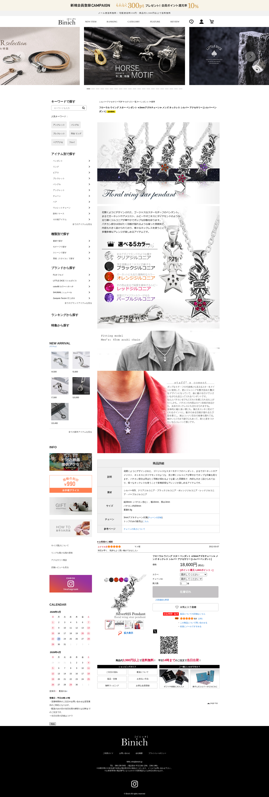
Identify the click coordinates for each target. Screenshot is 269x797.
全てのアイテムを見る (82, 224)
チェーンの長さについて (134, 529)
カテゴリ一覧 (131, 102)
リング (56, 167)
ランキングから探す (64, 315)
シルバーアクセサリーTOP (110, 102)
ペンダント (58, 161)
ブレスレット (59, 178)
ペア (55, 202)
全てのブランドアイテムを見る (78, 303)
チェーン (57, 196)
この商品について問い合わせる (193, 623)
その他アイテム (60, 219)
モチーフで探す (60, 247)
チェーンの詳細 (155, 517)
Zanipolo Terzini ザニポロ (64, 298)
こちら (146, 521)
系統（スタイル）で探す (63, 258)
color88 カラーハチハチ (63, 286)
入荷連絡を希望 (162, 600)
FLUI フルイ (58, 275)
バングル (57, 184)
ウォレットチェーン (62, 208)
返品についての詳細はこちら (192, 614)
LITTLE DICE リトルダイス (65, 281)
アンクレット (59, 190)
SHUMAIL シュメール (62, 292)
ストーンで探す (60, 253)
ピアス (56, 172)
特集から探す (60, 325)
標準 (153, 102)
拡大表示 (124, 633)
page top (214, 703)
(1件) (200, 619)
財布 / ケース (58, 213)
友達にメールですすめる (190, 626)
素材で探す (58, 241)
